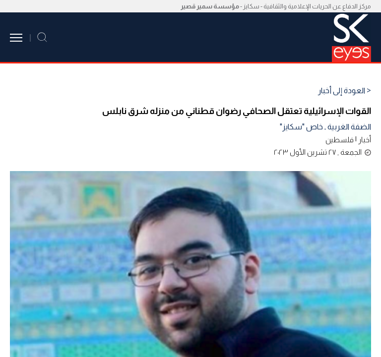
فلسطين (339, 139)
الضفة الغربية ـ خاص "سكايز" (325, 126)
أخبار (364, 139)
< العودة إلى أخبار (344, 91)
